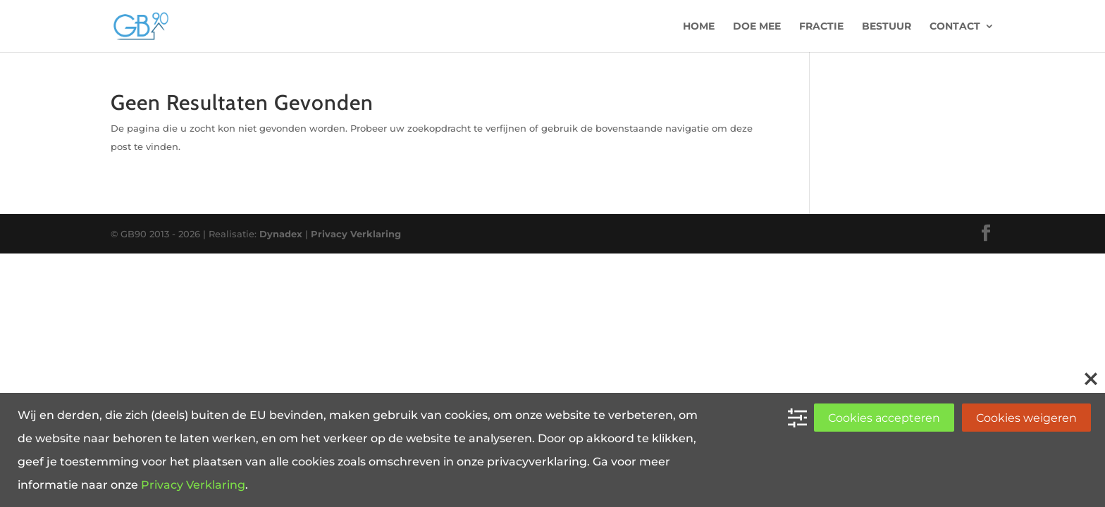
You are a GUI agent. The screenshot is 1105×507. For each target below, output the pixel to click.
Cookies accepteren (884, 418)
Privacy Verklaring (356, 233)
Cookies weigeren (1026, 418)
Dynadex (280, 233)
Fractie (821, 26)
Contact (955, 26)
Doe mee (757, 26)
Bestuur (886, 26)
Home (699, 26)
